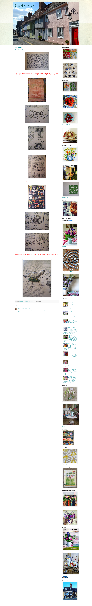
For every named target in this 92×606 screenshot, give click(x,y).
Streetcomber (24, 6)
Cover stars (70, 360)
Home (37, 342)
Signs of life (70, 343)
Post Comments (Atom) (24, 344)
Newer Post (17, 342)
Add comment (17, 314)
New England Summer (72, 311)
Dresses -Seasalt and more (72, 328)
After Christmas (71, 302)
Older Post (57, 342)
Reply (19, 311)
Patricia (19, 308)
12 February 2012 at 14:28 (25, 308)
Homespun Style (71, 376)
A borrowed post (71, 335)
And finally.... (70, 319)
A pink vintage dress (72, 368)
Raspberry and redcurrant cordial (71, 352)
